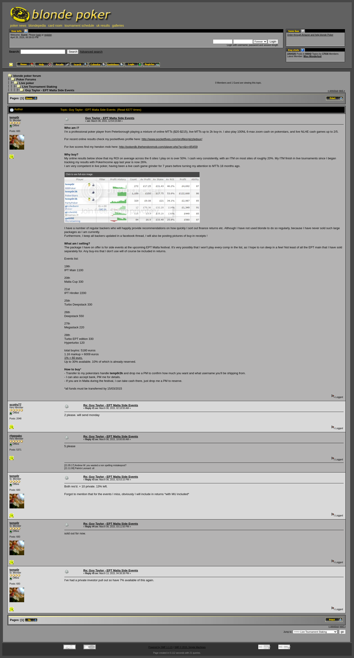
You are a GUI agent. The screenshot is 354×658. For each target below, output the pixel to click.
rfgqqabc (15, 435)
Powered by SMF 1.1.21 (160, 647)
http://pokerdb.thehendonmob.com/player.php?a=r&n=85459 (158, 146)
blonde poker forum (27, 76)
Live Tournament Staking (39, 86)
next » (342, 90)
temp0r (14, 117)
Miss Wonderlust (312, 56)
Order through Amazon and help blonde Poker (310, 35)
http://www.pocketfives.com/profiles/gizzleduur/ (172, 139)
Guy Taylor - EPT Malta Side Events (49, 90)
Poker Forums (26, 79)
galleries (118, 25)
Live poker (26, 83)
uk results (103, 25)
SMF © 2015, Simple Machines (190, 647)
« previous (333, 90)
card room (55, 25)
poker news (18, 25)
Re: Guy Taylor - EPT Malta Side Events (110, 405)
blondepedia (37, 25)
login (38, 35)
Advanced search (91, 51)
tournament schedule (79, 25)
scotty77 (15, 404)
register (48, 35)
